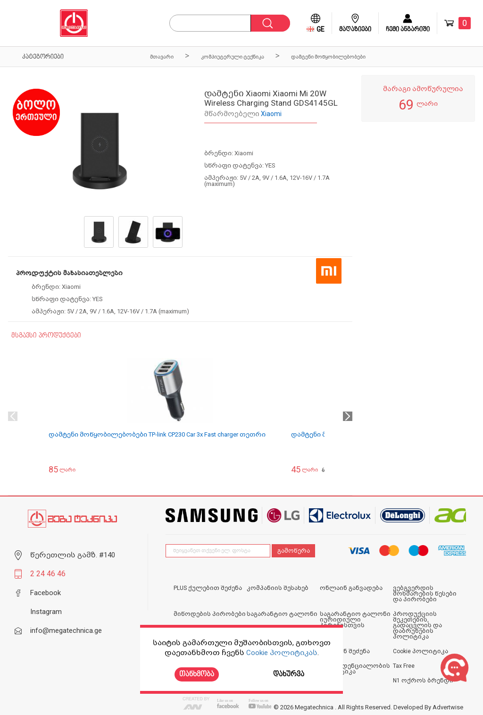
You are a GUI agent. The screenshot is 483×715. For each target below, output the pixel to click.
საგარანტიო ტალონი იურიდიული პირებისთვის (355, 620)
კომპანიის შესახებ (277, 588)
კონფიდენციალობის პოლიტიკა (355, 669)
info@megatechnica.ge (66, 630)
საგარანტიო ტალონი (282, 614)
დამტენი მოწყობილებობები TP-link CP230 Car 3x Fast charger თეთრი (157, 434)
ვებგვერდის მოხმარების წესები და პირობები (425, 594)
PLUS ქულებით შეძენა (208, 588)
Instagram (46, 611)
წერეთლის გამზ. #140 (72, 555)
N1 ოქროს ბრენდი (423, 680)
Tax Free (404, 666)
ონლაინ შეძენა (345, 651)
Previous (12, 416)
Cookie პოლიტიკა (420, 651)
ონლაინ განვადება (351, 588)
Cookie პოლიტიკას (281, 652)
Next (347, 416)
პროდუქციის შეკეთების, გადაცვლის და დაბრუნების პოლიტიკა (417, 625)
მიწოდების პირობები (210, 614)
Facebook (45, 593)
